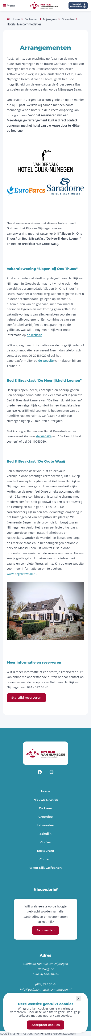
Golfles (45, 842)
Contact (46, 859)
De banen (31, 19)
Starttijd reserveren (26, 697)
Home (16, 19)
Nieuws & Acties (45, 800)
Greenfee (68, 19)
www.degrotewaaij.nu (22, 574)
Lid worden (45, 825)
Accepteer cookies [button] (46, 1025)
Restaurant (45, 851)
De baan (45, 808)
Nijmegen (50, 19)
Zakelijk (45, 834)
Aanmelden (46, 930)
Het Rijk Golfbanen (47, 868)
